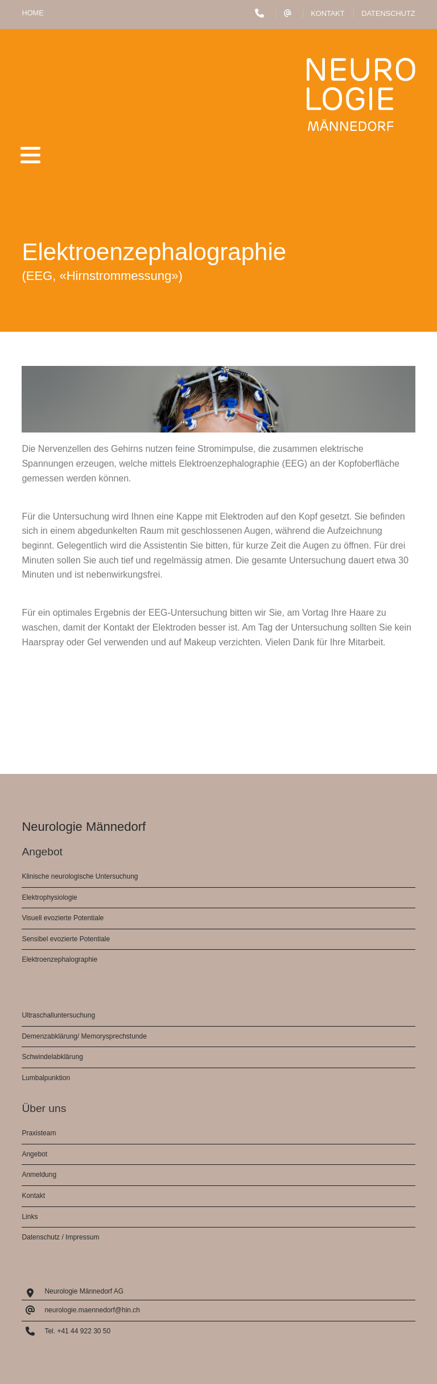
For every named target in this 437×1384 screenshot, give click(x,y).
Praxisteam (39, 1133)
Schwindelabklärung (52, 1057)
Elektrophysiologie (49, 897)
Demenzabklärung (49, 1036)
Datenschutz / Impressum (60, 1237)
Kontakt (328, 13)
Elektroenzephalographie (59, 959)
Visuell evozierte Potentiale (63, 918)
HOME (32, 13)
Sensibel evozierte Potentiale (66, 939)
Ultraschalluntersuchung (58, 1015)
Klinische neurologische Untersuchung (80, 876)
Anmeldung (39, 1175)
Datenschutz (388, 13)
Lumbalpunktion (46, 1078)
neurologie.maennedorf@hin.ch (92, 1310)
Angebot (34, 1154)
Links (30, 1217)
